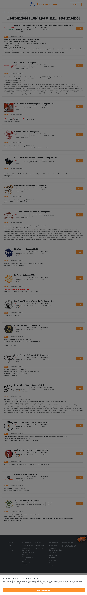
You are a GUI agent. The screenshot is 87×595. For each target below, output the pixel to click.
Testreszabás (44, 586)
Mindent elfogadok (43, 590)
